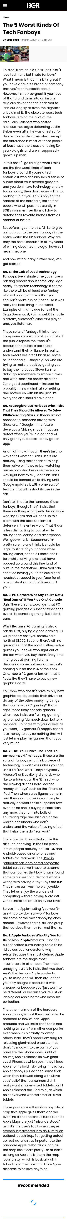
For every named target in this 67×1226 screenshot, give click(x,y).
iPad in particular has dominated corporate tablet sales (31, 863)
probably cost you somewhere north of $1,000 (29, 638)
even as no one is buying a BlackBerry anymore (32, 810)
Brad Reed (13, 39)
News (6, 17)
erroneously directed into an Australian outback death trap (33, 1134)
